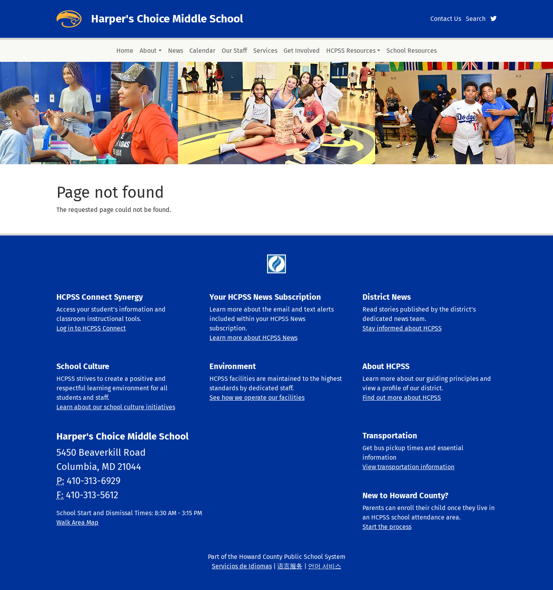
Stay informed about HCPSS (402, 328)
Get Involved (302, 50)
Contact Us (445, 18)
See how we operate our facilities (257, 397)
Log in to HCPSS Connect (91, 328)
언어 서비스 (324, 566)
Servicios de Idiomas (242, 566)
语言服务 (290, 566)
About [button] (148, 50)
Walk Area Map (77, 522)
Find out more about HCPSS (401, 397)
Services (265, 50)
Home (124, 50)
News (175, 50)
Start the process (386, 527)
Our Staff (234, 50)
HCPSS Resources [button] (351, 50)
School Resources (412, 50)
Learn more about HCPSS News (253, 337)
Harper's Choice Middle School (167, 18)
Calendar (202, 50)
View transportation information (408, 467)
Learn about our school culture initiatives (115, 407)
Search (476, 18)
